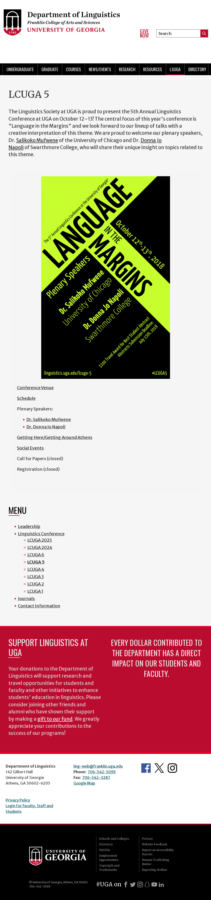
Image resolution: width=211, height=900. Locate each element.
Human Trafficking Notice (155, 862)
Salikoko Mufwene (37, 140)
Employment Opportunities (108, 858)
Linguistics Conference (41, 533)
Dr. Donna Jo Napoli (45, 427)
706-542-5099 (102, 771)
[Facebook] (126, 884)
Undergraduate (20, 69)
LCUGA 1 (35, 591)
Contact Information (39, 606)
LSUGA (175, 69)
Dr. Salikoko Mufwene (48, 419)
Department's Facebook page (146, 768)
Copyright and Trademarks (109, 867)
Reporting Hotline (154, 869)
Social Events (30, 448)
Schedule (26, 398)
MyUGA (104, 850)
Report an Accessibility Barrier (158, 852)
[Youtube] (154, 884)
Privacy (147, 838)
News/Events (100, 69)
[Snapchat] (147, 884)
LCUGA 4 (35, 569)
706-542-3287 (96, 777)
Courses (73, 69)
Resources (152, 69)
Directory (197, 69)
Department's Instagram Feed (172, 768)
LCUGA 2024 (39, 547)
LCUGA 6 (35, 554)
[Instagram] (140, 884)
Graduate (49, 69)
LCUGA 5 (36, 562)
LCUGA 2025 (39, 540)
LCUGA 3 (35, 576)
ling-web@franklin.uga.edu (98, 766)
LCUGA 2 (35, 584)
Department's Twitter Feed (159, 768)
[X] (133, 884)
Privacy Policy (18, 800)
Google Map (84, 783)
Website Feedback (154, 844)
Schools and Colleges (114, 838)
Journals (26, 598)
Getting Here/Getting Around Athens (54, 437)
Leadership (29, 526)
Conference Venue (35, 387)
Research (127, 69)
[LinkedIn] (161, 884)
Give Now (144, 33)
